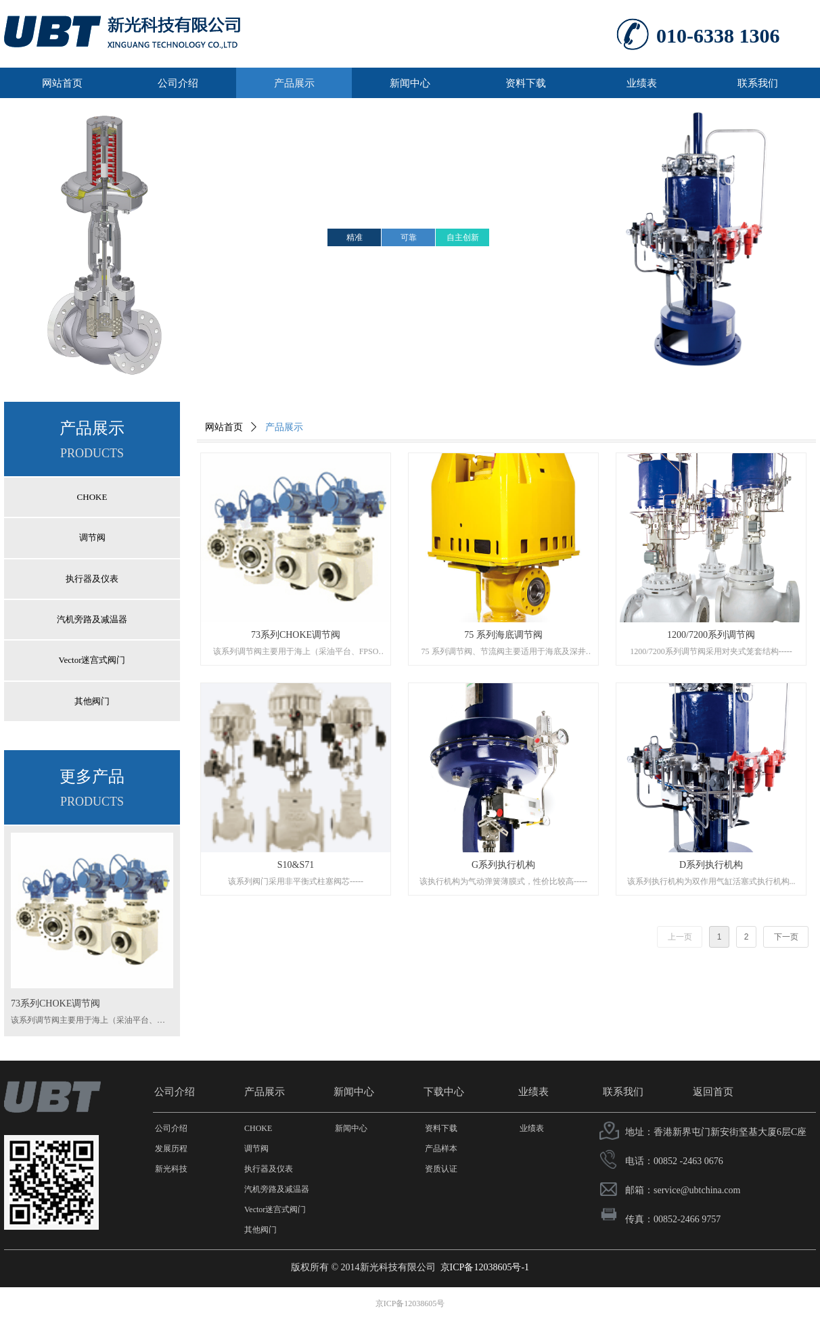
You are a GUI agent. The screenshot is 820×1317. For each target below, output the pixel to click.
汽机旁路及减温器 (92, 619)
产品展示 (284, 427)
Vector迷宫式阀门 (92, 660)
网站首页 (224, 427)
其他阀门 (92, 701)
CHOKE (92, 497)
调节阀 (92, 537)
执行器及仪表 (92, 579)
